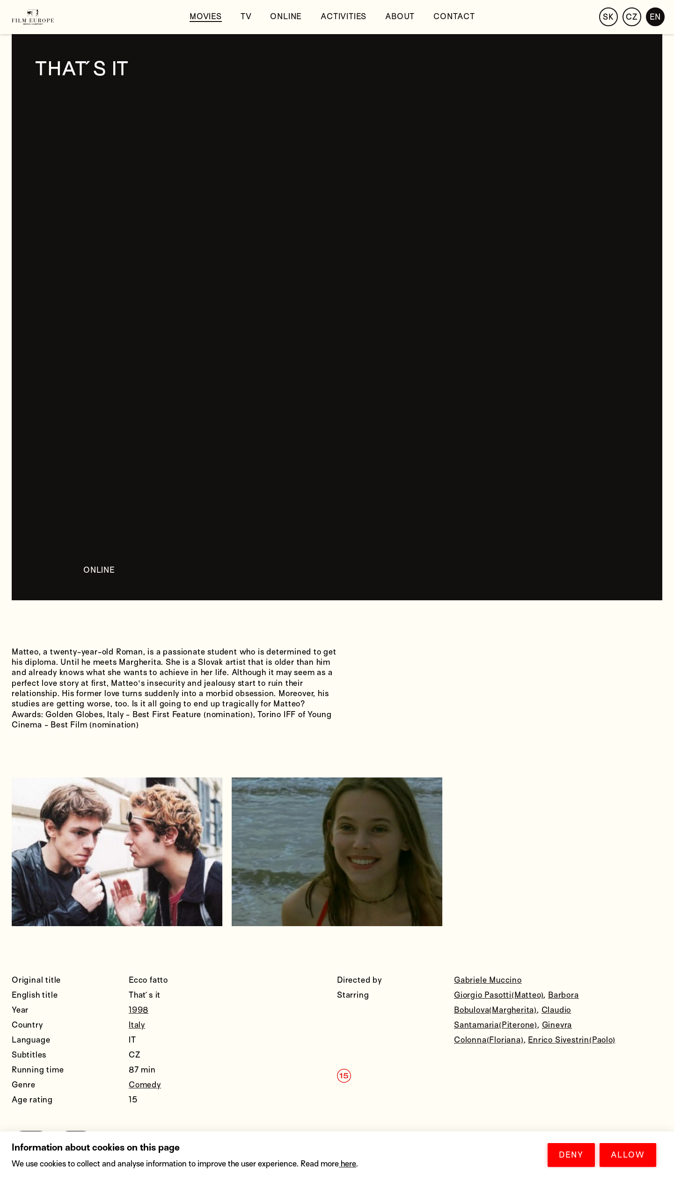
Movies (206, 16)
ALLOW (628, 1155)
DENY (571, 1155)
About (400, 16)
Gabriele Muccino (488, 980)
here (347, 1163)
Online (286, 16)
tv (246, 16)
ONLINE (99, 570)
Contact (454, 16)
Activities (343, 16)
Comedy (145, 1084)
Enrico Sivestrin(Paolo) (571, 1040)
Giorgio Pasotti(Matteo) (498, 995)
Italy (137, 1025)
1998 (138, 1010)
